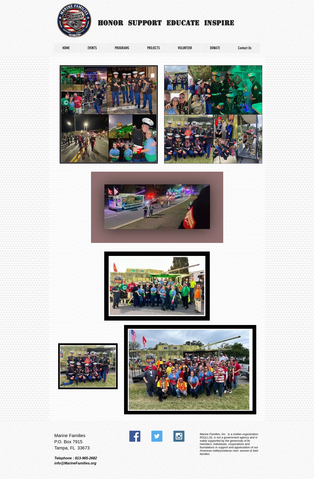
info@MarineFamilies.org (75, 463)
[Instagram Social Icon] (178, 436)
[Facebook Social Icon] (134, 436)
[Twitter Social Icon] (156, 436)
